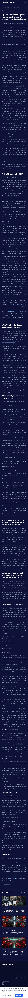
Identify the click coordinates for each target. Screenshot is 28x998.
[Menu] (25, 2)
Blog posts (6, 7)
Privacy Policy (17, 975)
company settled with (8, 342)
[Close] (25, 995)
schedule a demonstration (10, 878)
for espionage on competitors (15, 311)
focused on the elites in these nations (14, 259)
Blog (3, 978)
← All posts (13, 11)
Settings (4, 995)
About (3, 976)
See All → (23, 892)
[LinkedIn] (3, 983)
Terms (22, 975)
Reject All (10, 995)
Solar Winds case (12, 796)
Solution (3, 975)
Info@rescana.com (5, 981)
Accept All (18, 995)
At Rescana (11, 379)
